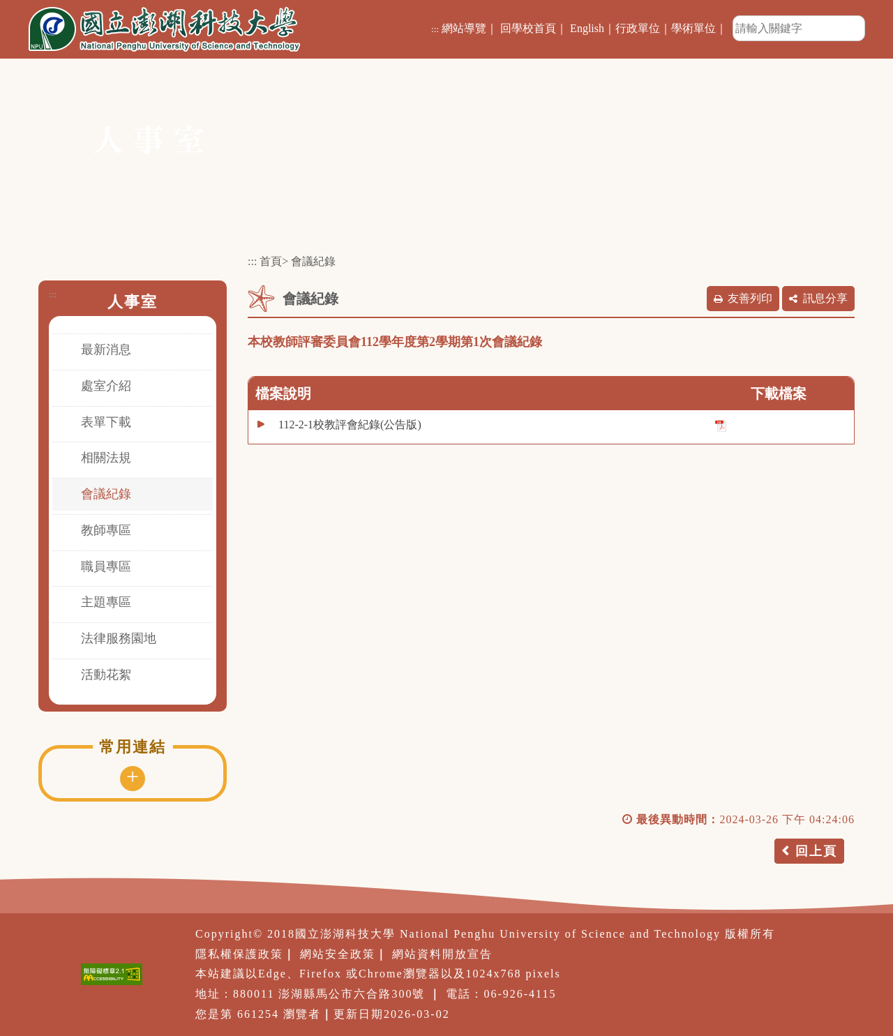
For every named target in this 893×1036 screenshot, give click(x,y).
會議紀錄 (106, 494)
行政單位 (637, 28)
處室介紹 (106, 386)
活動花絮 (106, 675)
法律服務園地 (118, 638)
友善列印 (750, 298)
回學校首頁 (528, 28)
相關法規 (106, 458)
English (587, 28)
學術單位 (693, 28)
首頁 (271, 261)
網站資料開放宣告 (442, 954)
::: (435, 29)
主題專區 (106, 602)
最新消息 (106, 349)
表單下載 (106, 422)
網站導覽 (464, 28)
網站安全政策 (337, 954)
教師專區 (106, 530)
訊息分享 (825, 298)
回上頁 (816, 851)
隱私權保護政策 (239, 954)
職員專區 (106, 566)
